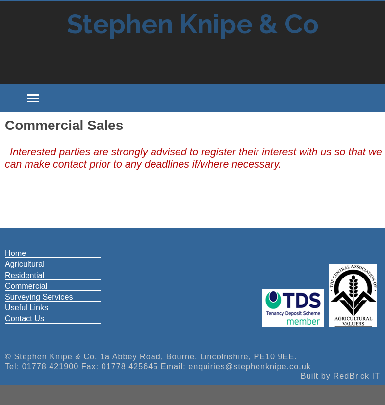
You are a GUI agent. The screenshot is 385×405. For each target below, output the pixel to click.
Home (15, 253)
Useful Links (26, 307)
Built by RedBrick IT (340, 375)
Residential (24, 275)
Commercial (26, 285)
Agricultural (25, 263)
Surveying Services (39, 296)
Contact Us (24, 318)
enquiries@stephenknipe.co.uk (249, 366)
